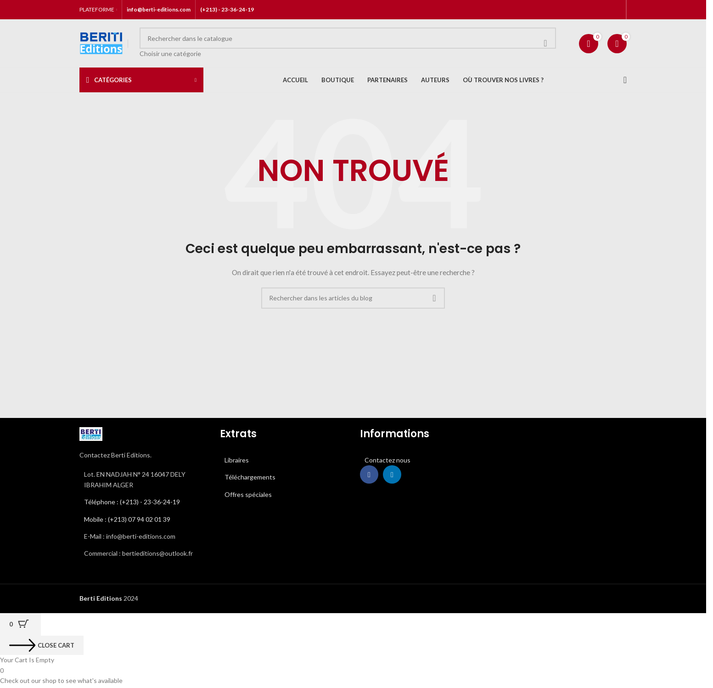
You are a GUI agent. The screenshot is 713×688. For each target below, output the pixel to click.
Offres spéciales (248, 494)
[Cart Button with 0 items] (20, 624)
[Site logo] (101, 42)
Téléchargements (250, 477)
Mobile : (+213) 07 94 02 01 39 (127, 519)
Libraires (237, 460)
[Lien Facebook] (369, 474)
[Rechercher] (348, 38)
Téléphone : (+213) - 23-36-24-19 (132, 502)
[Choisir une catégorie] (348, 54)
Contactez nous (387, 460)
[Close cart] (42, 645)
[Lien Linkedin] (392, 474)
